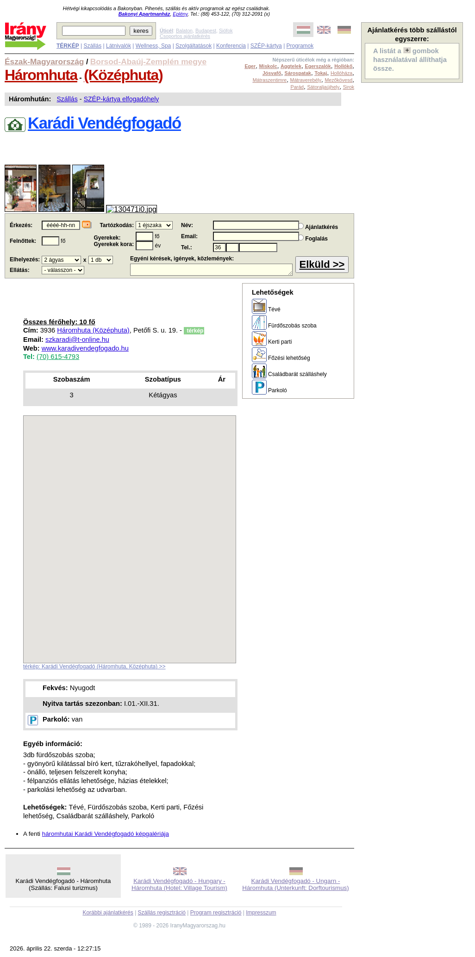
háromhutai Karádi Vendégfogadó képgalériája (105, 833)
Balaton (184, 30)
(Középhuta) (123, 75)
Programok (300, 46)
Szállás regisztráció (162, 912)
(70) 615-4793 (58, 356)
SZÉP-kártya (266, 46)
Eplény (180, 14)
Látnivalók (118, 46)
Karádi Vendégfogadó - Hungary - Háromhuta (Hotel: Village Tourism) (179, 884)
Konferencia (231, 46)
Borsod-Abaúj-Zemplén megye (148, 61)
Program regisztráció (216, 912)
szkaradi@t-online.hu (77, 339)
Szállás (92, 46)
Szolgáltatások (193, 46)
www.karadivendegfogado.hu (85, 348)
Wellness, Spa (153, 46)
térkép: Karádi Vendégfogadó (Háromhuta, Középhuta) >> (94, 666)
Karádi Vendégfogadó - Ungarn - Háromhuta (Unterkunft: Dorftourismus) (295, 884)
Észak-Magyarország (44, 61)
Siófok (226, 30)
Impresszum (261, 912)
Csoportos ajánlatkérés (185, 36)
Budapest (205, 30)
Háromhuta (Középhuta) (93, 330)
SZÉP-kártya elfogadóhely (121, 99)
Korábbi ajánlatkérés (107, 912)
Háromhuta (41, 75)
